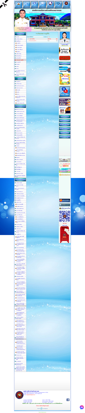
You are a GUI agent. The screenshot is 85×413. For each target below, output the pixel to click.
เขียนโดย (49, 38)
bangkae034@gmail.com (30, 394)
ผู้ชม (57, 38)
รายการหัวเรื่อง (32, 38)
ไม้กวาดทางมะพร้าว (32, 40)
